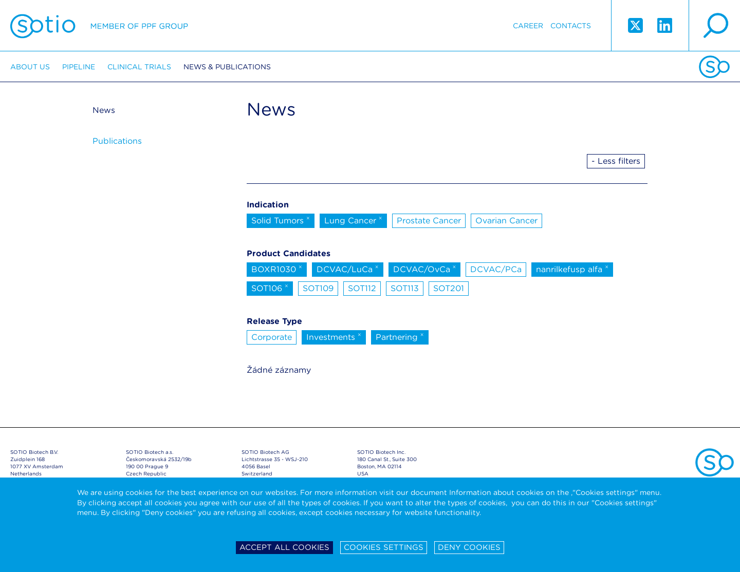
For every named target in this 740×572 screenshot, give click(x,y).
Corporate (271, 337)
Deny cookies (469, 547)
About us (30, 67)
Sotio (99, 25)
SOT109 (318, 288)
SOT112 (362, 288)
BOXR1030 (276, 268)
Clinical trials (139, 67)
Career (528, 26)
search (714, 25)
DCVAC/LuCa (348, 268)
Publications (117, 141)
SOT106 (269, 287)
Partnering (400, 336)
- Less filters (615, 161)
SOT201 (448, 288)
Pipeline (78, 67)
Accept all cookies (284, 547)
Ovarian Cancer (506, 220)
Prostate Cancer (429, 220)
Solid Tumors (280, 219)
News (103, 110)
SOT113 (405, 288)
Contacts (570, 26)
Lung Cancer (353, 219)
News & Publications (227, 67)
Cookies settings (383, 547)
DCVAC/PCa (496, 269)
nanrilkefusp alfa (572, 268)
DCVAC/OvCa (424, 268)
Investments (333, 336)
